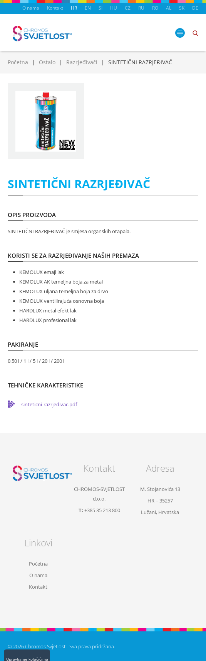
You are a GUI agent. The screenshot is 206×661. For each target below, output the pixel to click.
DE (195, 8)
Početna (18, 62)
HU (113, 8)
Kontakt (55, 8)
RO (155, 8)
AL (168, 8)
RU (141, 8)
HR (74, 8)
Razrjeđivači (81, 62)
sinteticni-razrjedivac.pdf (49, 404)
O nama (30, 8)
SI (100, 8)
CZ (128, 8)
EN (88, 8)
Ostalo (47, 62)
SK (181, 8)
